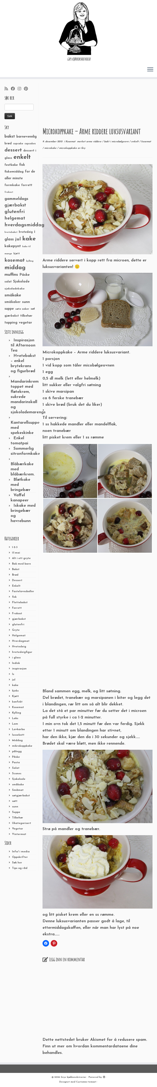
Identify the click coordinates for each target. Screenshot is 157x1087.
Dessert (17, 580)
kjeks (15, 690)
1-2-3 (15, 547)
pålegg (17, 751)
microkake (50, 148)
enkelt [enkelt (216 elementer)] (22, 157)
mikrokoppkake (22, 746)
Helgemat (19, 635)
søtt (14, 801)
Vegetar (17, 828)
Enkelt (16, 586)
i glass (16, 657)
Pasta (16, 762)
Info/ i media (21, 851)
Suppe (16, 812)
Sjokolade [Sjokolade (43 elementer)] (21, 281)
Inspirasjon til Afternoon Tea (23, 345)
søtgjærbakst (21, 795)
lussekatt (18, 735)
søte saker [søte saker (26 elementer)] (22, 309)
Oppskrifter (20, 857)
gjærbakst (19, 619)
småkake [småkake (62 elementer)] (12, 295)
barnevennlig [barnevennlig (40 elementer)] (26, 136)
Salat (15, 768)
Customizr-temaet (86, 1082)
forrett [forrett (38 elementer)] (26, 185)
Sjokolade (18, 779)
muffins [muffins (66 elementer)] (11, 275)
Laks (15, 718)
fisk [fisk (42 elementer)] (22, 165)
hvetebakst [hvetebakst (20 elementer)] (10, 232)
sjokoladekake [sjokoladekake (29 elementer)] (14, 288)
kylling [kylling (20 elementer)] (29, 261)
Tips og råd (19, 868)
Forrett (17, 608)
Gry (83, 148)
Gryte (16, 630)
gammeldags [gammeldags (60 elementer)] (16, 199)
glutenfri (18, 624)
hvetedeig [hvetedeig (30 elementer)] (26, 232)
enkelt (135, 141)
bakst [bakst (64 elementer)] (9, 136)
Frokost (17, 613)
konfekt (17, 701)
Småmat (18, 790)
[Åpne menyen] (150, 70)
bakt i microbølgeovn (116, 141)
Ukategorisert (21, 823)
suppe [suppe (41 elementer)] (9, 308)
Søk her (17, 862)
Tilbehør (17, 817)
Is (13, 674)
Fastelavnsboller (23, 591)
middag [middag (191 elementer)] (15, 268)
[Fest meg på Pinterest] (27, 89)
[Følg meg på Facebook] (14, 89)
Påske (16, 757)
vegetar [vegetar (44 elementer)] (25, 322)
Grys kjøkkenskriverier (73, 1077)
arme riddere (94, 141)
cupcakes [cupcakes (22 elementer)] (30, 143)
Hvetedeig (19, 646)
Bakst (15, 569)
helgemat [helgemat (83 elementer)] (14, 218)
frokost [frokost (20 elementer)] (8, 192)
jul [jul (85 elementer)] (18, 239)
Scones (16, 773)
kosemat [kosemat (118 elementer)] (14, 260)
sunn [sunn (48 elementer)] (26, 302)
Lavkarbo (18, 729)
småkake (18, 784)
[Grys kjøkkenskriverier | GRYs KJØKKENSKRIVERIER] (78, 28)
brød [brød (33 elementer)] (8, 143)
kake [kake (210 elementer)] (29, 239)
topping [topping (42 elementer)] (10, 322)
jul (13, 679)
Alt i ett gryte (21, 558)
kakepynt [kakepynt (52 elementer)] (12, 246)
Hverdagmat (20, 641)
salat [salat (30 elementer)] (8, 281)
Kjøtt (15, 696)
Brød (15, 575)
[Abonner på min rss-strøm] (7, 89)
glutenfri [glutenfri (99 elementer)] (14, 212)
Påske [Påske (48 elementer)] (24, 275)
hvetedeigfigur (22, 652)
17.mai (16, 552)
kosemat (146, 141)
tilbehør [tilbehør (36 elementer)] (26, 315)
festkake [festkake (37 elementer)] (11, 165)
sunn (15, 806)
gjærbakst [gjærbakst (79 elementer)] (15, 205)
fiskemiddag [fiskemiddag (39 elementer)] (14, 171)
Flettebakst (20, 602)
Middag (17, 740)
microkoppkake (68, 148)
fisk (14, 597)
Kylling (16, 713)
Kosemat (18, 707)
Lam (15, 724)
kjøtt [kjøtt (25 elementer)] (16, 253)
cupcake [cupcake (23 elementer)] (18, 143)
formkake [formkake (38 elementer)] (12, 185)
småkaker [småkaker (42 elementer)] (12, 302)
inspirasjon (19, 668)
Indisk (16, 663)
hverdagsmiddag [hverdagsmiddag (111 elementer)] (24, 225)
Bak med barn (21, 564)
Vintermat (19, 834)
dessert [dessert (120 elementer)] (13, 150)
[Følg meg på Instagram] (21, 89)
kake (15, 685)
